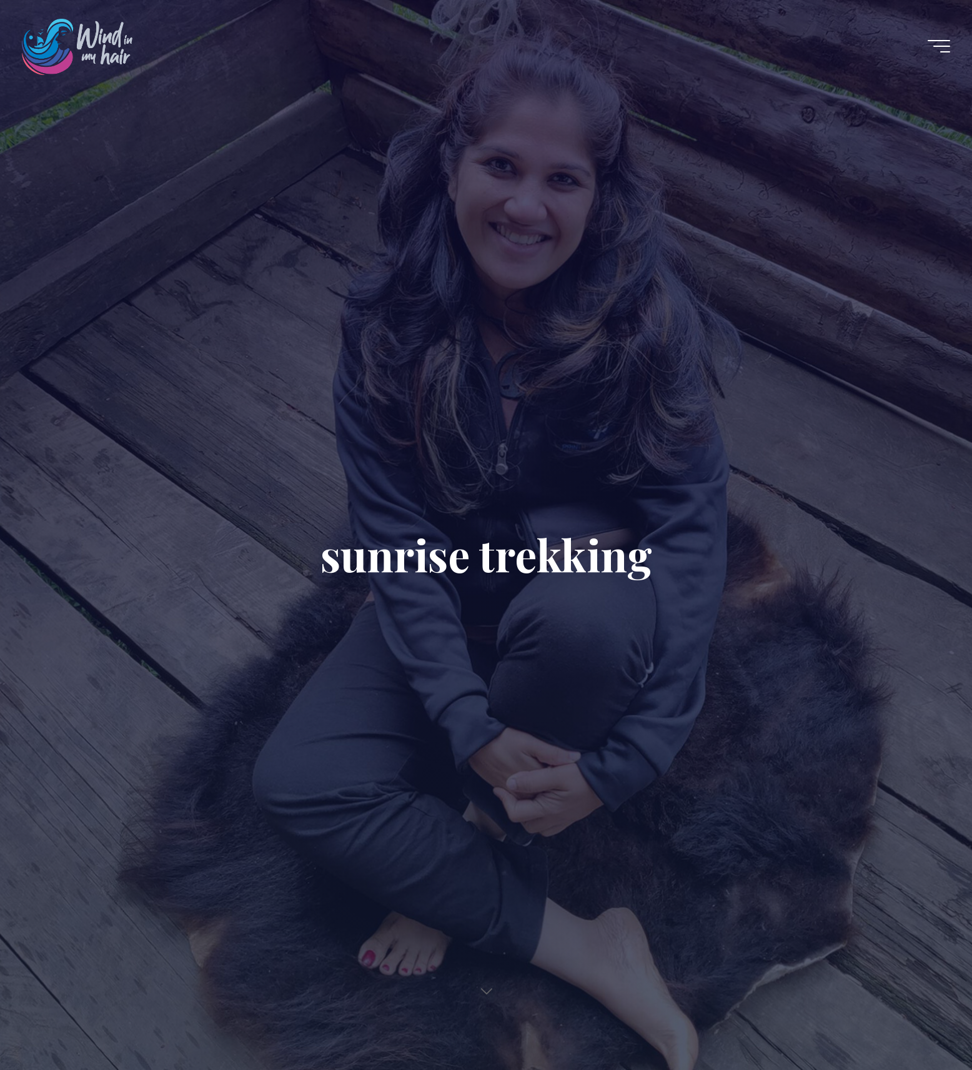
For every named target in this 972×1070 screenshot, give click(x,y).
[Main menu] (939, 46)
